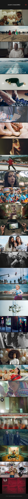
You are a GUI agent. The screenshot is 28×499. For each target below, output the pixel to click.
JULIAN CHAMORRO (14, 5)
